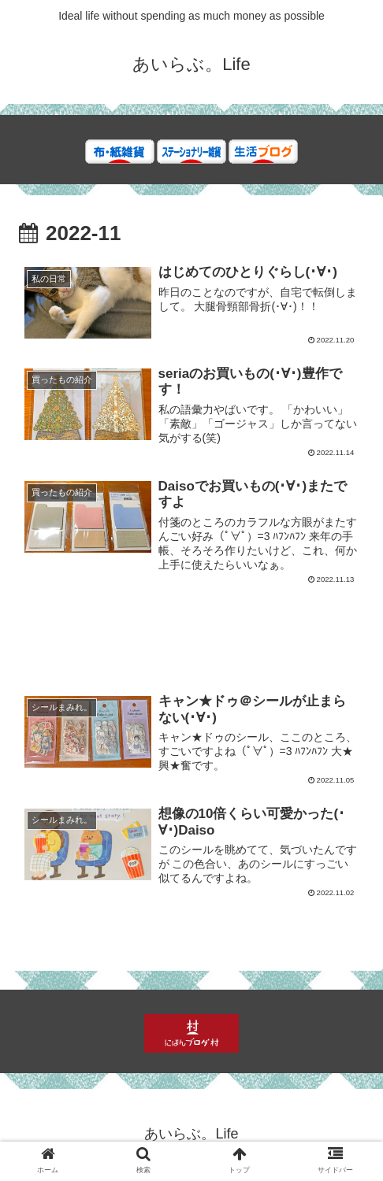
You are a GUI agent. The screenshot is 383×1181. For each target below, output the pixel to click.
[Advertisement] (191, 645)
